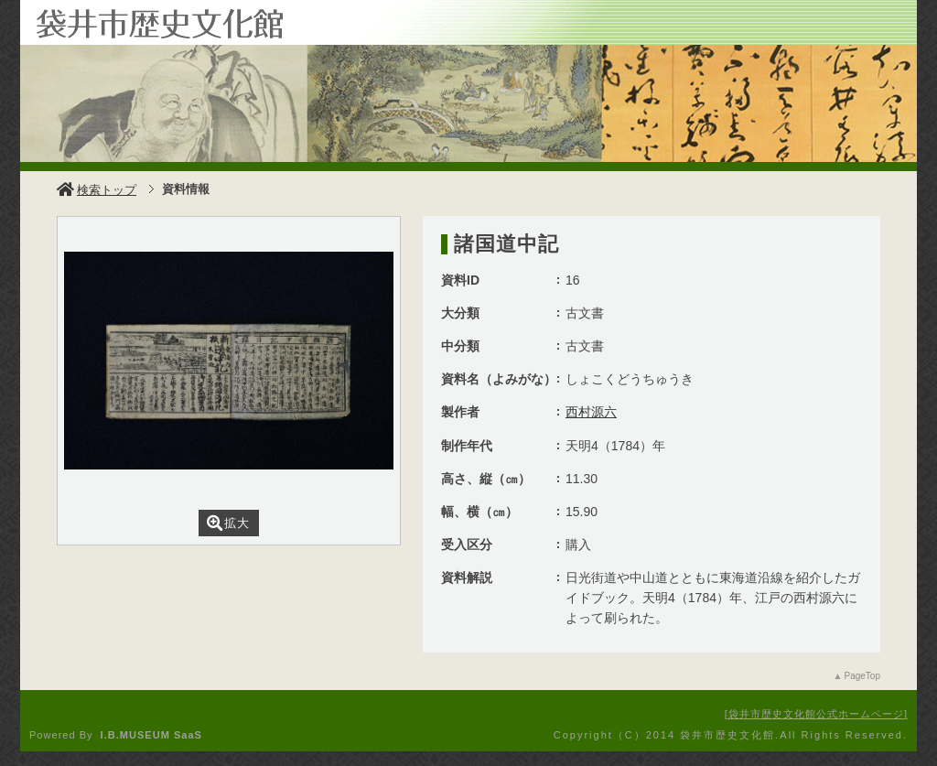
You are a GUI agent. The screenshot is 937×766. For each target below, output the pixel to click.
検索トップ (96, 190)
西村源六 (591, 412)
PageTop (862, 676)
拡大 (228, 523)
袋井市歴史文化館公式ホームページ (816, 713)
